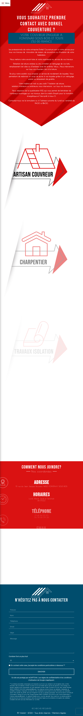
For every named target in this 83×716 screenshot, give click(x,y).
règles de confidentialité (50, 678)
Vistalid (23, 713)
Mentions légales (59, 713)
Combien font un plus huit (18, 656)
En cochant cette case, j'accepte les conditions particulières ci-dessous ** (38, 665)
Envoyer (41, 672)
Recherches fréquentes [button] (41, 708)
